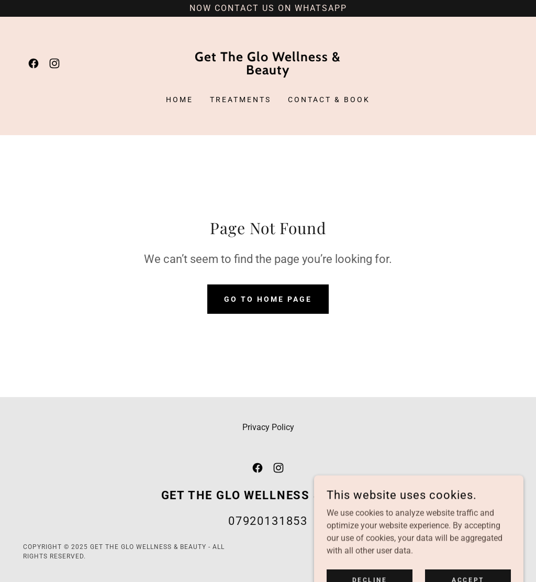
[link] (33, 63)
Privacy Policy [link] (268, 427)
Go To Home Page (268, 299)
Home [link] (179, 99)
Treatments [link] (240, 99)
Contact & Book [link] (329, 99)
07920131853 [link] (268, 521)
